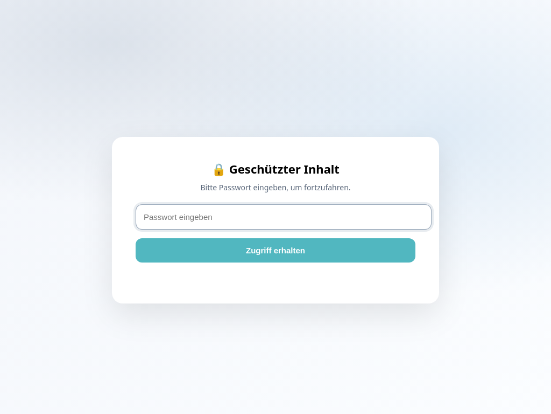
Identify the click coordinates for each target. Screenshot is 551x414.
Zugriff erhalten (275, 250)
